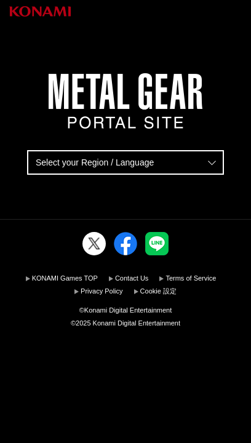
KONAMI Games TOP (65, 278)
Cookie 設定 (158, 291)
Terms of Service (190, 278)
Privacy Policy (101, 291)
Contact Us (131, 278)
